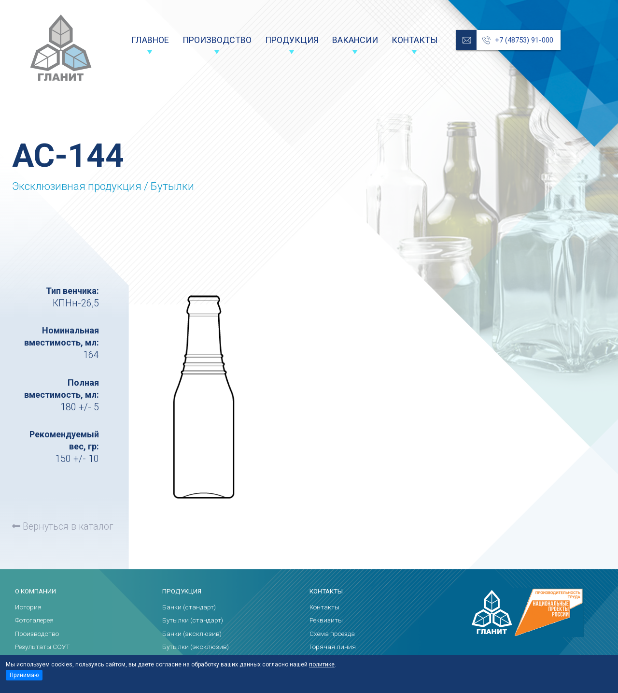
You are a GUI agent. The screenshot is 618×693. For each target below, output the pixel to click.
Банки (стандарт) (189, 607)
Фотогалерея (34, 620)
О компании (35, 591)
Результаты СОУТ (42, 646)
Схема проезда (332, 633)
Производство (217, 40)
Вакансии (355, 40)
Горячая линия (332, 646)
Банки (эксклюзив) (192, 633)
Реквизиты (326, 620)
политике (322, 664)
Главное (150, 40)
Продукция (292, 40)
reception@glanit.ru (466, 40)
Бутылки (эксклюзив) (195, 646)
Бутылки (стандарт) (192, 620)
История (28, 607)
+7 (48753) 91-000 (524, 40)
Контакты (415, 40)
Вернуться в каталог (62, 526)
